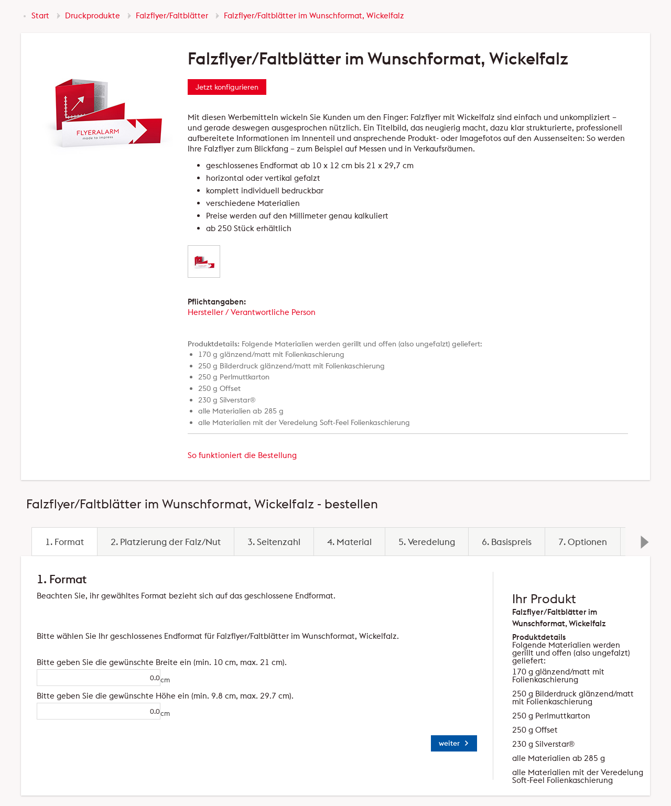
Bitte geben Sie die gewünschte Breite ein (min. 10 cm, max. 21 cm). (87, 662)
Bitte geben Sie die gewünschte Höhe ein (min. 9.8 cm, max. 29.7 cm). (87, 696)
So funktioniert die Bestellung (242, 455)
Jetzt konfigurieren (227, 87)
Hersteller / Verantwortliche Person (252, 312)
